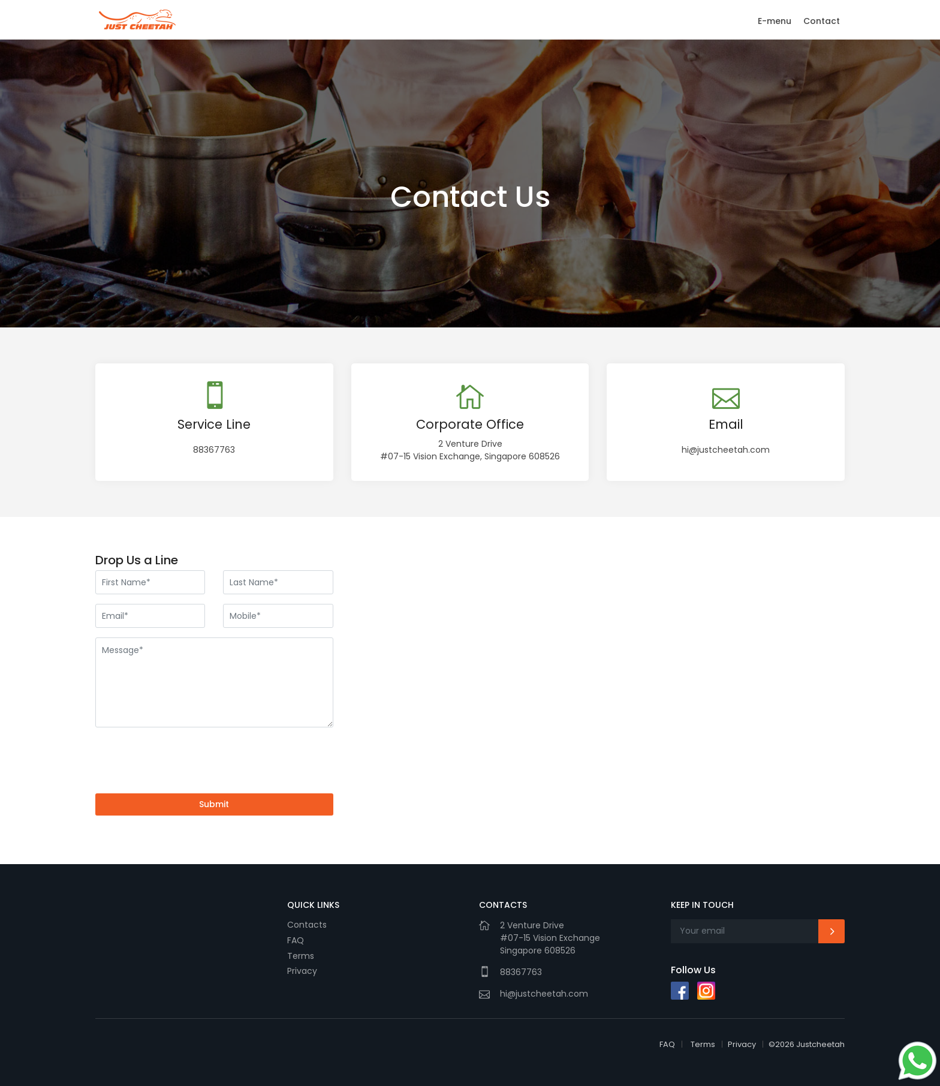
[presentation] (186, 760)
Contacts (307, 924)
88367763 (214, 450)
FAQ (295, 940)
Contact (821, 21)
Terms (300, 955)
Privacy (302, 970)
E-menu (774, 21)
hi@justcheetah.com (726, 450)
